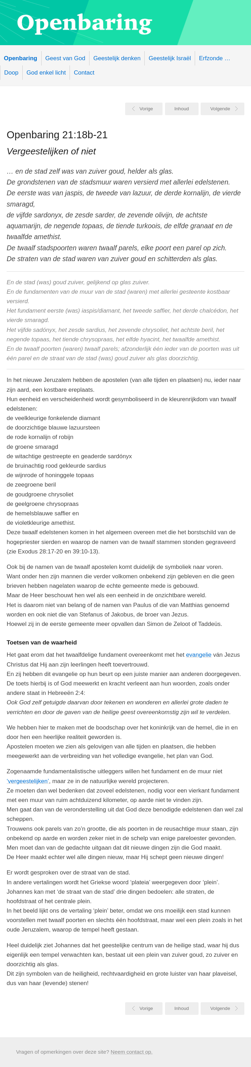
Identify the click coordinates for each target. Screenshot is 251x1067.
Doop (11, 72)
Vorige (146, 108)
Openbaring (125, 22)
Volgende (220, 108)
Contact (84, 72)
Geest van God (65, 58)
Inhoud (181, 108)
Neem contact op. (132, 1052)
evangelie (198, 654)
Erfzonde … (214, 58)
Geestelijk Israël (170, 58)
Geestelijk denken (117, 58)
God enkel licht (46, 72)
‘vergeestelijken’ (28, 781)
